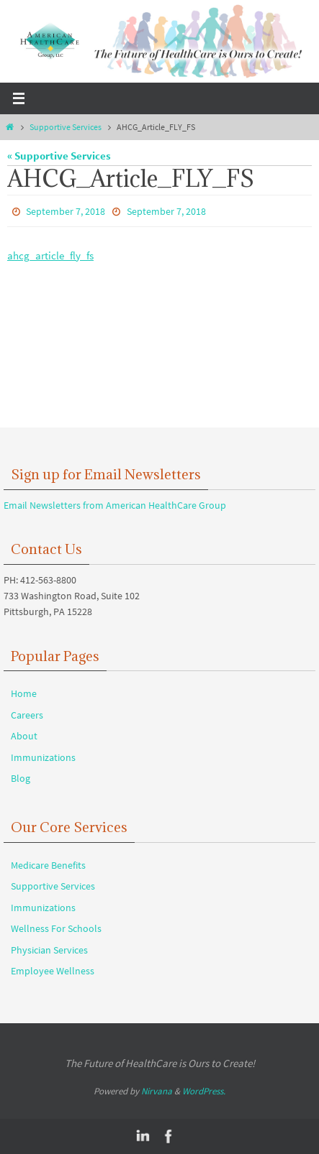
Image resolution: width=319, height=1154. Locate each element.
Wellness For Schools (56, 928)
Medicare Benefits (48, 865)
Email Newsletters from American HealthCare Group (115, 505)
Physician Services (49, 949)
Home (24, 693)
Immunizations (43, 757)
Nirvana (156, 1091)
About (24, 735)
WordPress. (203, 1091)
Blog (20, 778)
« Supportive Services (59, 155)
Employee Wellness (52, 970)
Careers (27, 714)
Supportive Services (66, 126)
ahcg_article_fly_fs (50, 255)
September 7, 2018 (65, 211)
